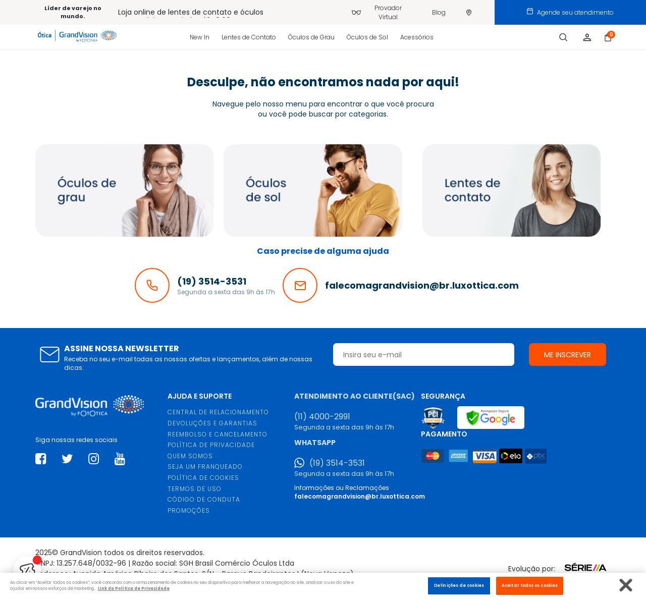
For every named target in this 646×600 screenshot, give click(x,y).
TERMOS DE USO (195, 488)
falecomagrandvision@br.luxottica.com (359, 496)
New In (199, 37)
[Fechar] (626, 585)
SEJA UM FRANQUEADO (205, 466)
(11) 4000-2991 (322, 416)
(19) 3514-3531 (337, 463)
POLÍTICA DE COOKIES (203, 477)
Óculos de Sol (367, 37)
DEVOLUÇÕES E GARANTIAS (212, 423)
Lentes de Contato (249, 37)
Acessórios (417, 37)
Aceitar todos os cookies (530, 585)
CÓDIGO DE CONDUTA (204, 499)
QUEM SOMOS (190, 456)
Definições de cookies (459, 585)
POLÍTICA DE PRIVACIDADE (211, 445)
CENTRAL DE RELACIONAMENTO (218, 412)
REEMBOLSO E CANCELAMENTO (217, 434)
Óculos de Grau (311, 37)
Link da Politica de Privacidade (134, 588)
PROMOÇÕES (189, 510)
